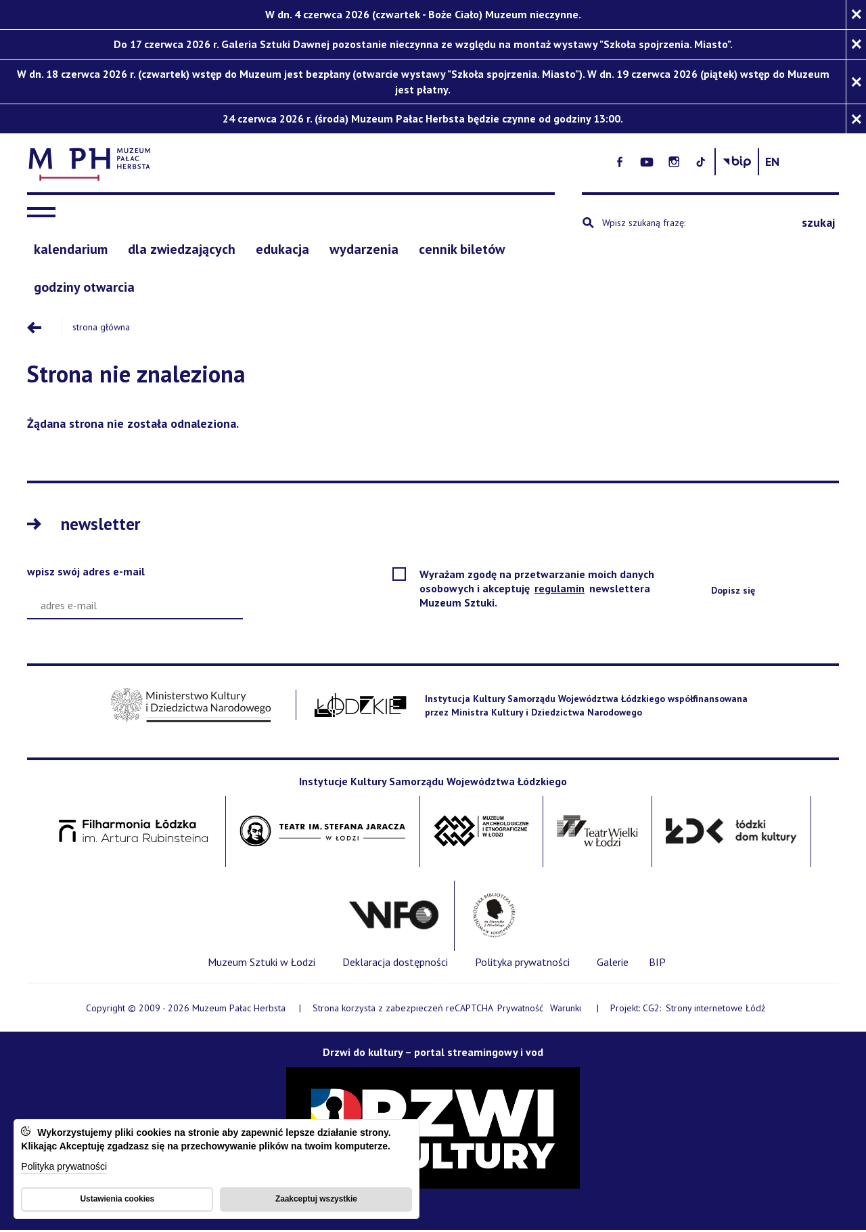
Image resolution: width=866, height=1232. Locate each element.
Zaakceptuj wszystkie (316, 1198)
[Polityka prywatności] (522, 963)
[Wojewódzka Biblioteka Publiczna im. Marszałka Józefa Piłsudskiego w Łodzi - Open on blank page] (493, 917)
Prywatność (520, 1009)
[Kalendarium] (70, 251)
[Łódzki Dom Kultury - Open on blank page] (731, 833)
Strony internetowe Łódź (716, 1009)
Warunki (565, 1009)
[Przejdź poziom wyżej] (44, 328)
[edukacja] (282, 251)
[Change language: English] (825, 161)
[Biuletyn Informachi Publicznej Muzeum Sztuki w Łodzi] (790, 161)
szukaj (818, 224)
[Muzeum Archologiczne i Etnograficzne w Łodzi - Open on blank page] (481, 833)
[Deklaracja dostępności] (395, 963)
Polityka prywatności (64, 1167)
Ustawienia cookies (117, 1198)
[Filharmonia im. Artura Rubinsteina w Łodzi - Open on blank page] (133, 833)
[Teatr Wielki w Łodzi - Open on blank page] (598, 833)
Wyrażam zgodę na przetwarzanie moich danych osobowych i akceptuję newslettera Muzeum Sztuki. (536, 590)
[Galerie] (612, 963)
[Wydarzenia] (364, 251)
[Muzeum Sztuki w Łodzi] (261, 963)
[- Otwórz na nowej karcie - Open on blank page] (672, 161)
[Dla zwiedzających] (181, 251)
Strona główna (100, 328)
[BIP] (657, 963)
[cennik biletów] (461, 251)
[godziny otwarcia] (84, 289)
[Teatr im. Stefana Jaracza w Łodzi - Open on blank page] (323, 833)
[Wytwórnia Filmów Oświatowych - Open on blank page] (393, 917)
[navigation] (44, 214)
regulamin (560, 589)
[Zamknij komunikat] (856, 14)
